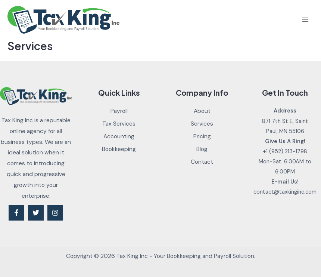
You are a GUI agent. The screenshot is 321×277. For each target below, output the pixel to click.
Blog (202, 149)
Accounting (118, 136)
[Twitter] (36, 213)
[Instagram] (55, 213)
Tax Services (118, 123)
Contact (202, 162)
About (202, 111)
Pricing (202, 136)
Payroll (119, 111)
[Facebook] (16, 213)
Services (202, 123)
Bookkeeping (119, 149)
